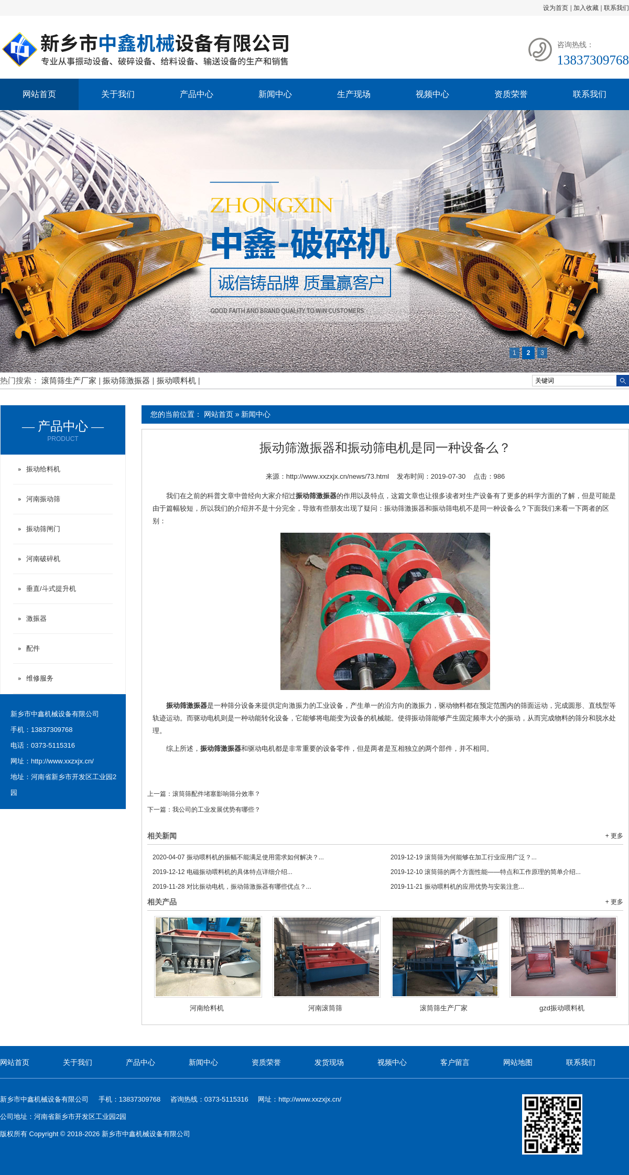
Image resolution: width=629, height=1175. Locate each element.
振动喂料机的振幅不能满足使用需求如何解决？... (238, 857)
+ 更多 (614, 835)
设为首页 (555, 8)
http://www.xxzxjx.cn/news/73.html (337, 476)
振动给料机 (43, 469)
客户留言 (455, 1062)
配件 (33, 648)
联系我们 (616, 8)
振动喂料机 (177, 380)
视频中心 (432, 94)
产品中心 (196, 94)
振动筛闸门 (43, 529)
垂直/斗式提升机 (51, 588)
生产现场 (354, 94)
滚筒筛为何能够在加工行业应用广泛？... (464, 857)
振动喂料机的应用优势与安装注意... (457, 886)
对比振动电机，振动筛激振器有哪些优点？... (232, 886)
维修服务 (39, 678)
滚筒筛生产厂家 (70, 380)
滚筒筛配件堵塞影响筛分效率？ (216, 793)
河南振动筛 (43, 499)
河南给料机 (207, 1008)
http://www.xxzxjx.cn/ (62, 761)
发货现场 (329, 1062)
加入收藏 (586, 8)
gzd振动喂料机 (561, 1008)
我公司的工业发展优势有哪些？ (216, 809)
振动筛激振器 (127, 380)
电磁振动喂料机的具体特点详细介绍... (222, 872)
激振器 (36, 618)
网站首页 (39, 94)
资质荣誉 (511, 94)
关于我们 (118, 94)
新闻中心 (275, 94)
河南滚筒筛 (325, 1008)
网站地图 (518, 1062)
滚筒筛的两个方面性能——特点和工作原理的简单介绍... (486, 872)
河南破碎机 (43, 559)
